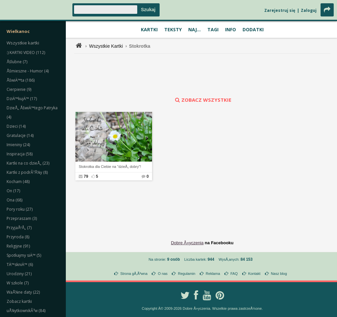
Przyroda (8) (18, 237)
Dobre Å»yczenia (187, 242)
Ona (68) (14, 200)
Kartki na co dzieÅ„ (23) (28, 163)
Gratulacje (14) (20, 135)
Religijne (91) (18, 246)
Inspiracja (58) (20, 154)
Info (230, 29)
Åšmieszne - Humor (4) (28, 71)
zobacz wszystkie (202, 99)
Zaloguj (309, 10)
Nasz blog (279, 274)
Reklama (213, 274)
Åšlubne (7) (17, 62)
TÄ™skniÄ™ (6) (20, 264)
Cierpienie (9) (19, 89)
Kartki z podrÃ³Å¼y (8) (27, 172)
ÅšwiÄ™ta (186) (21, 80)
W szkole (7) (18, 283)
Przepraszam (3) (22, 218)
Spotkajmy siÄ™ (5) (24, 255)
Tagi (213, 29)
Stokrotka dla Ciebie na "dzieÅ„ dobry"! (110, 167)
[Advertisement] (202, 75)
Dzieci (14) (16, 126)
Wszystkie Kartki (106, 46)
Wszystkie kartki (23, 43)
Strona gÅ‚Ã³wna (134, 274)
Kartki (149, 29)
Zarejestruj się (279, 10)
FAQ (234, 274)
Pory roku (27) (20, 209)
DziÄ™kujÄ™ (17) (22, 98)
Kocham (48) (18, 181)
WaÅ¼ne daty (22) (23, 292)
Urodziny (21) (19, 274)
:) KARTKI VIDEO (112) (26, 52)
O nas (163, 274)
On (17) (13, 191)
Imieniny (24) (18, 144)
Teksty (173, 29)
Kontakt (254, 274)
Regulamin (186, 274)
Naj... (194, 29)
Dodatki (253, 29)
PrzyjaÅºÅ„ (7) (19, 227)
